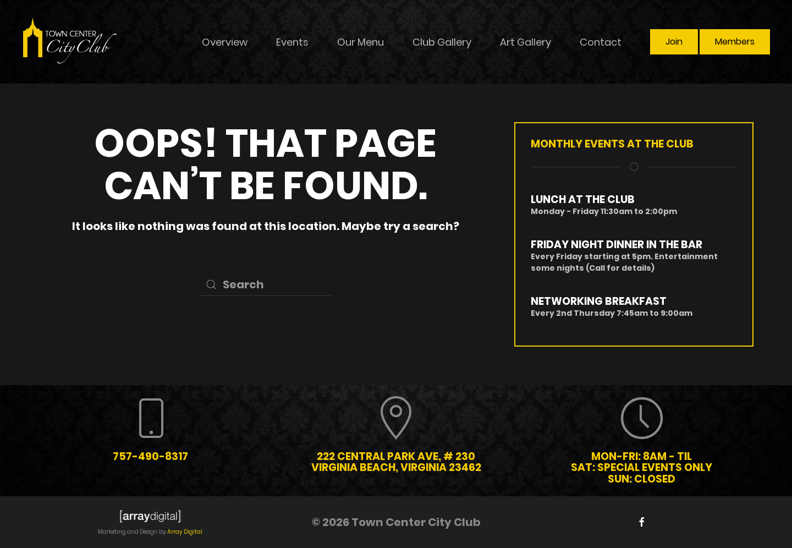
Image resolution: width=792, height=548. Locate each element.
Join (674, 41)
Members (735, 41)
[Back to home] (70, 42)
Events (292, 42)
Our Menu (360, 42)
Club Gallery (442, 42)
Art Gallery (525, 42)
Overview (225, 42)
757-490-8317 (150, 456)
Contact (601, 42)
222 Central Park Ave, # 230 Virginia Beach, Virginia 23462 (396, 462)
